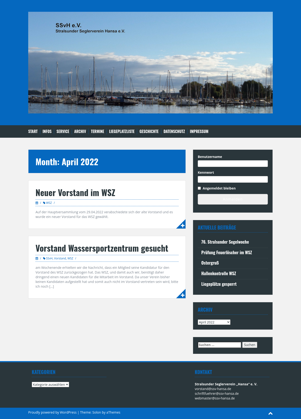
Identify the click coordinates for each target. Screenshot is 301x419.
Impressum (199, 131)
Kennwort (206, 172)
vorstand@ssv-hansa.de (213, 389)
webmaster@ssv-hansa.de (215, 398)
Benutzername (210, 156)
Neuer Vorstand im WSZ (75, 192)
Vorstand (60, 258)
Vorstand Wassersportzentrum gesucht (102, 248)
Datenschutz (174, 131)
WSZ (49, 203)
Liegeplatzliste (122, 131)
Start (33, 131)
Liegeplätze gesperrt (219, 284)
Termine (97, 131)
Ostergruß (210, 263)
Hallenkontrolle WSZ (218, 273)
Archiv (80, 131)
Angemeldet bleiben (219, 188)
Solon (96, 412)
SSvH (49, 258)
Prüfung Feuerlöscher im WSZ (226, 252)
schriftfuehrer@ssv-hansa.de (217, 393)
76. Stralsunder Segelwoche (225, 242)
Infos (47, 131)
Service (62, 131)
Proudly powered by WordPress (52, 412)
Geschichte (148, 131)
